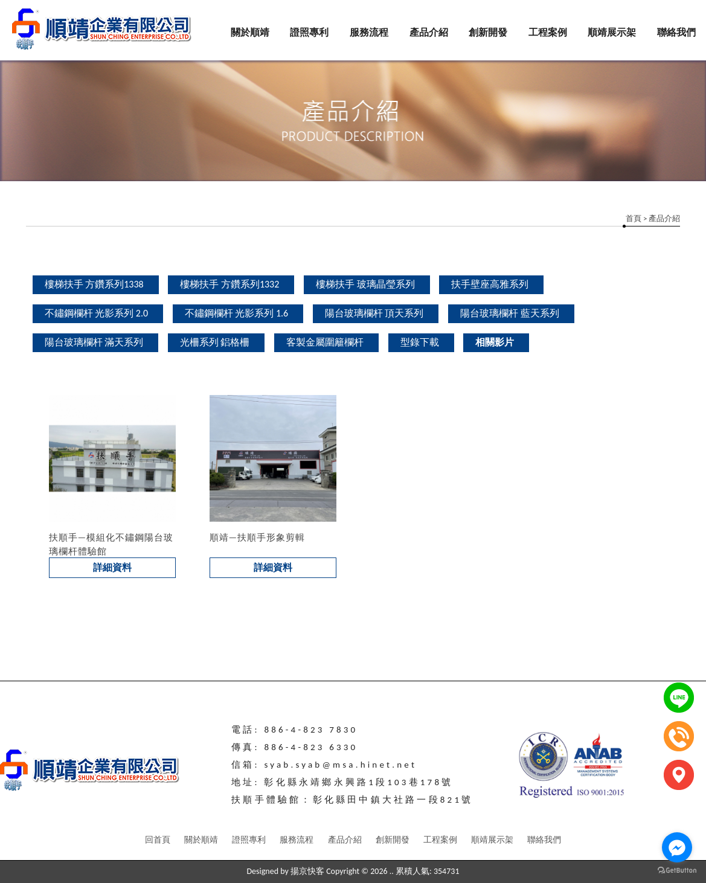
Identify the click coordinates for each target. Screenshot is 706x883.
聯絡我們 (676, 32)
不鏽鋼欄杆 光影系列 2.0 (97, 313)
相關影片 (494, 342)
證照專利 (309, 32)
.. (392, 871)
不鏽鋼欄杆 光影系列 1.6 (237, 313)
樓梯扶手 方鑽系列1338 (94, 284)
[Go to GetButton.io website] (677, 871)
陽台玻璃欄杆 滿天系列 (94, 342)
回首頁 (157, 840)
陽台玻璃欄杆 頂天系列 (374, 313)
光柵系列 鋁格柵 (215, 342)
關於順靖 (250, 32)
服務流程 (369, 32)
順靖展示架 (612, 32)
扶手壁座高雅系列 (489, 284)
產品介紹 (428, 32)
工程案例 (547, 32)
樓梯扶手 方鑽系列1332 (229, 284)
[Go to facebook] (677, 847)
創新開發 (488, 32)
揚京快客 (307, 871)
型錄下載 (419, 342)
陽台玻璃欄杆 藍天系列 (509, 313)
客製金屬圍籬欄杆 (325, 342)
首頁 (633, 218)
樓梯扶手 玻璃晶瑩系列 (365, 284)
